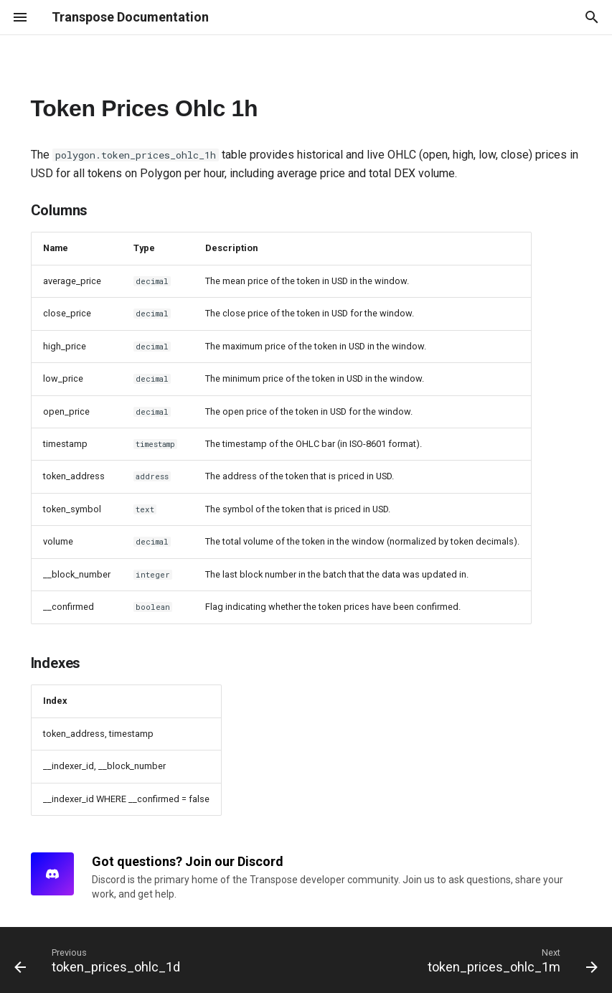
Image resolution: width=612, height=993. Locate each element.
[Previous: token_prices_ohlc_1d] (100, 960)
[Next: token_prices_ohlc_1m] (510, 960)
